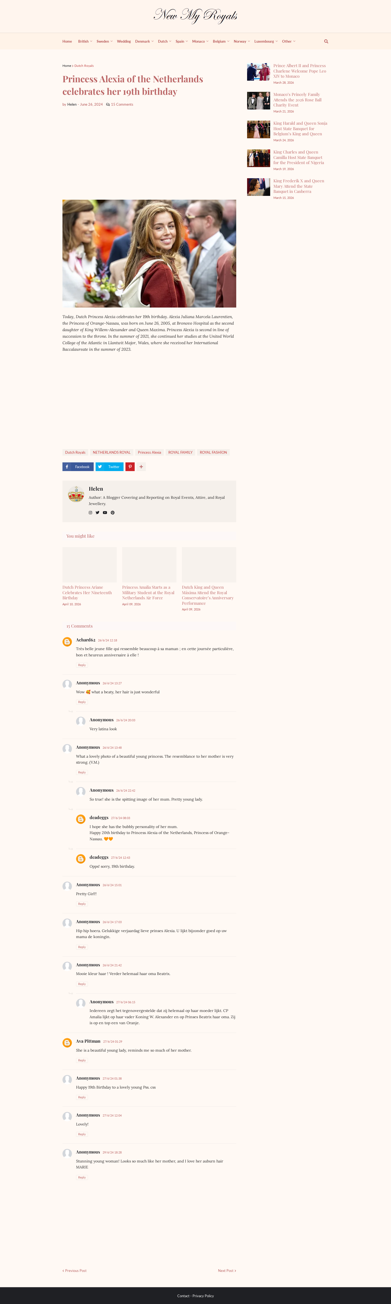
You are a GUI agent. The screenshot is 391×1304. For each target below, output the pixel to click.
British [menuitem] (83, 41)
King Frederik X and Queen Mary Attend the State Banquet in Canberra (298, 186)
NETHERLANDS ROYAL (112, 452)
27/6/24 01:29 (112, 1041)
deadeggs (99, 817)
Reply (82, 665)
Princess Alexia (149, 452)
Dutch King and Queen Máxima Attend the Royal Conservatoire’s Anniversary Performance (208, 595)
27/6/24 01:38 (112, 1078)
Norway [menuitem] (240, 41)
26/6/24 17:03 (112, 922)
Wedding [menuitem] (124, 41)
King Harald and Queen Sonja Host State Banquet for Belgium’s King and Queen (300, 128)
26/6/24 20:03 (125, 720)
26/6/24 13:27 (112, 683)
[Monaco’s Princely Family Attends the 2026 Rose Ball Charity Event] (258, 100)
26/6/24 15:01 (112, 885)
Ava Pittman (88, 1041)
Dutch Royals (84, 66)
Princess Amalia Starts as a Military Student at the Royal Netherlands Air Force (148, 592)
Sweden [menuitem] (103, 41)
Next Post (226, 1270)
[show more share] (141, 466)
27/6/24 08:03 (120, 818)
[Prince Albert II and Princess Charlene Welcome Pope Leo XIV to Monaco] (258, 72)
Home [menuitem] (67, 41)
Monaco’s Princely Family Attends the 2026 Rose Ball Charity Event (297, 100)
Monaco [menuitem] (198, 41)
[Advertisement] (149, 153)
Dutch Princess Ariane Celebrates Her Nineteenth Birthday (87, 592)
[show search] (323, 41)
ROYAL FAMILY (180, 452)
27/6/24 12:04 (112, 1115)
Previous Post (76, 1270)
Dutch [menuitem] (163, 41)
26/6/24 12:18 (107, 640)
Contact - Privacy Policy (195, 1296)
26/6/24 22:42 (125, 790)
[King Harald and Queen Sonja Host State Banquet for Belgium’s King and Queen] (258, 129)
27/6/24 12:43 (120, 857)
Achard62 (85, 639)
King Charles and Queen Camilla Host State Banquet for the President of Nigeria (298, 157)
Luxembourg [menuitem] (264, 41)
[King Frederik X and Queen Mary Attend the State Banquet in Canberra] (258, 187)
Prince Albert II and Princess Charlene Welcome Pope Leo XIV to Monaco (299, 71)
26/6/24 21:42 (112, 965)
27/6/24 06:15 (125, 1002)
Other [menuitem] (287, 41)
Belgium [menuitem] (219, 41)
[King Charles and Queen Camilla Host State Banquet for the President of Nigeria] (258, 158)
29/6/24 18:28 (112, 1152)
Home (66, 66)
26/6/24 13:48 (112, 747)
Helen (96, 488)
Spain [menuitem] (180, 41)
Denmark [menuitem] (142, 41)
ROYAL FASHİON (213, 452)
